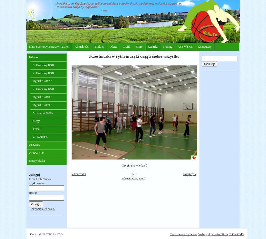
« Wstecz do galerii (133, 178)
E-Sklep (99, 46)
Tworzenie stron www (183, 234)
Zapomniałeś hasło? (43, 209)
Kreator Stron (219, 234)
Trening (167, 46)
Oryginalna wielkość (134, 165)
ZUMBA (34, 145)
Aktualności (82, 46)
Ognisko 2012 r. (42, 81)
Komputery (204, 46)
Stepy (36, 121)
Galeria (153, 46)
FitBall (37, 129)
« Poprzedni (79, 174)
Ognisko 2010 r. (42, 97)
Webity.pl (204, 234)
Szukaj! (209, 64)
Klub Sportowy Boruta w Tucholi (49, 46)
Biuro (139, 46)
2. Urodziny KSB (43, 89)
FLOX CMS (236, 234)
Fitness (33, 57)
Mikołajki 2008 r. (43, 113)
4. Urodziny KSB (43, 73)
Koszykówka (37, 161)
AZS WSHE (185, 46)
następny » (189, 174)
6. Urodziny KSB (43, 65)
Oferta (113, 46)
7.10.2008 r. (40, 137)
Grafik (126, 46)
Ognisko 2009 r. (42, 105)
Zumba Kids (36, 153)
